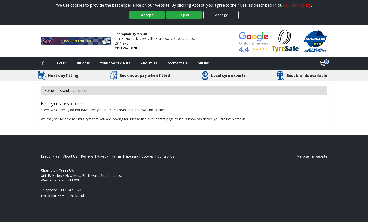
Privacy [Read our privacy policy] (102, 156)
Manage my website (311, 156)
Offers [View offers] (203, 63)
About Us (149, 63)
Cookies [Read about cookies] (148, 156)
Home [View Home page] (49, 90)
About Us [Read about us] (70, 156)
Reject (184, 15)
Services (83, 63)
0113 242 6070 (125, 48)
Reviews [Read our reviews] (87, 156)
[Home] (44, 63)
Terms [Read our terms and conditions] (117, 156)
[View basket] (323, 63)
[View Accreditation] (286, 40)
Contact (159, 119)
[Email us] (68, 195)
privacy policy (298, 5)
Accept (147, 15)
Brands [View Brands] (65, 90)
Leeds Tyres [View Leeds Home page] (50, 156)
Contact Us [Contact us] (177, 63)
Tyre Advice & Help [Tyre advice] (115, 63)
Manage (221, 15)
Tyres (61, 63)
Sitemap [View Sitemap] (131, 156)
